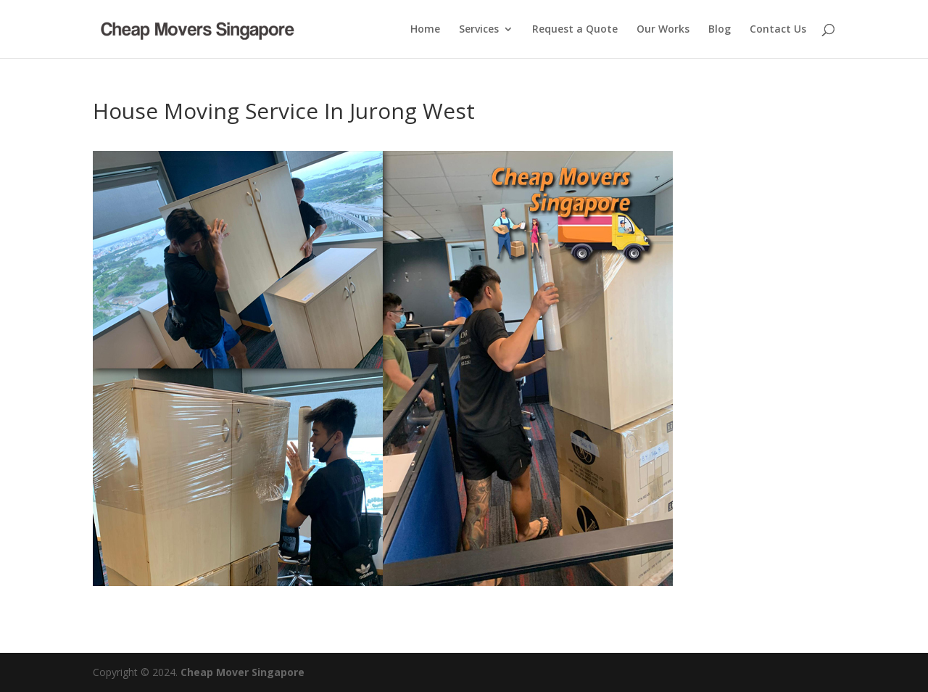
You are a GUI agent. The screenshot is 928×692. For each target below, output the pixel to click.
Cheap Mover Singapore (242, 672)
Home (425, 30)
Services (479, 30)
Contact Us (778, 30)
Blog (719, 30)
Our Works (663, 30)
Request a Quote (575, 30)
